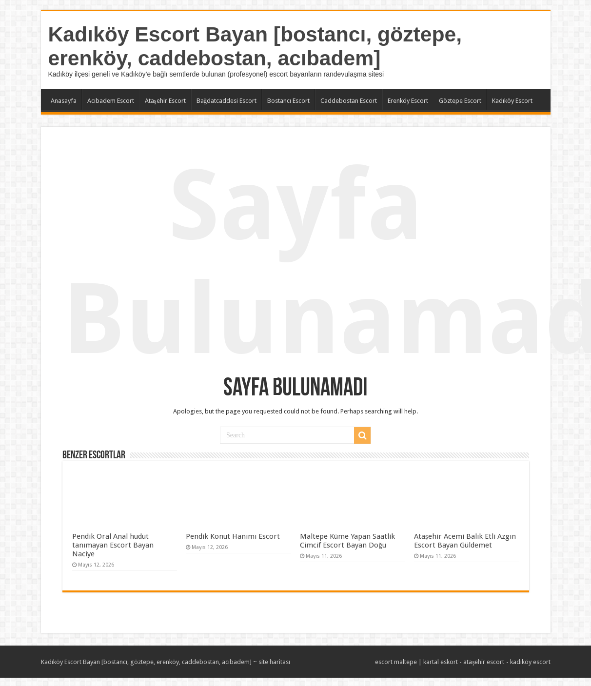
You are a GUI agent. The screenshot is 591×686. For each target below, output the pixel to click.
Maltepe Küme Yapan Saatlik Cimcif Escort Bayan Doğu (347, 540)
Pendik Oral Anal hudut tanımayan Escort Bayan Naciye (113, 545)
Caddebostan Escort (348, 100)
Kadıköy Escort (512, 100)
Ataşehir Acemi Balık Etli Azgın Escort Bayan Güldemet (465, 540)
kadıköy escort (530, 662)
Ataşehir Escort (165, 100)
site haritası (274, 662)
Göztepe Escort (460, 100)
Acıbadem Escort (110, 100)
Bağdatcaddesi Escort (227, 100)
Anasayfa (64, 100)
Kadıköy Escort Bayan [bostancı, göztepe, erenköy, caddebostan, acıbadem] (255, 46)
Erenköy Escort (408, 100)
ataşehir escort (483, 662)
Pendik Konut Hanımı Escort (233, 536)
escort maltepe (396, 662)
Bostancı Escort (288, 100)
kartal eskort (440, 662)
